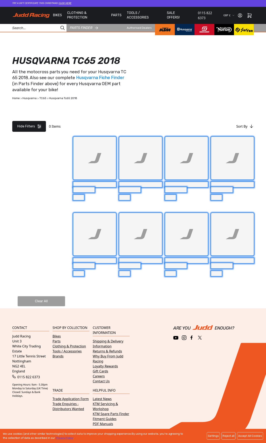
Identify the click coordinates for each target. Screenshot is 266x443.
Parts (57, 341)
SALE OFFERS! (173, 15)
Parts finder (84, 28)
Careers (99, 376)
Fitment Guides (104, 419)
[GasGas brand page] (204, 29)
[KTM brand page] (165, 29)
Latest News (102, 399)
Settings (213, 435)
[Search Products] (33, 28)
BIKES (57, 15)
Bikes (57, 336)
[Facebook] (192, 338)
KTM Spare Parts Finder (111, 414)
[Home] (31, 15)
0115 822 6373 (205, 15)
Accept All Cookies (250, 435)
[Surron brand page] (244, 29)
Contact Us (101, 381)
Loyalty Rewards (105, 366)
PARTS (116, 15)
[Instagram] (184, 337)
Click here (65, 3)
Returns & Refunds (107, 351)
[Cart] (249, 15)
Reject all (228, 435)
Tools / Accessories (67, 351)
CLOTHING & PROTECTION (77, 15)
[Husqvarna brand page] (185, 29)
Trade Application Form (71, 399)
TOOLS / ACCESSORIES (138, 15)
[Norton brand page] (224, 29)
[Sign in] (240, 15)
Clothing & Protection (69, 346)
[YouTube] (176, 338)
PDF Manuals (103, 424)
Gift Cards (100, 371)
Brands (58, 356)
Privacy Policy (64, 437)
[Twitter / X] (199, 338)
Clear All (41, 301)
